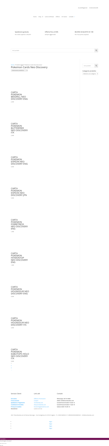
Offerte (58, 16)
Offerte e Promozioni (39, 398)
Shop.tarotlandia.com (40, 405)
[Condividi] (4, 443)
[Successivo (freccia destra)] (2, 445)
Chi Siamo (64, 16)
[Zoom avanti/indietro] (0, 443)
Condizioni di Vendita (17, 405)
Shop (39, 16)
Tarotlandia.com (38, 402)
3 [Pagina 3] (11, 368)
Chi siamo (14, 398)
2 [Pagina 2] (11, 365)
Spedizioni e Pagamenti (18, 402)
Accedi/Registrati (82, 8)
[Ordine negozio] (19, 70)
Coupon (36, 400)
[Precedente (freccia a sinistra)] (0, 445)
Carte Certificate (49, 16)
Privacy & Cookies (16, 407)
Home (35, 16)
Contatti (71, 16)
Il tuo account (15, 400)
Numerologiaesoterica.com (41, 407)
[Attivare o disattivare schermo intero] (2, 443)
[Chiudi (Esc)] (5, 443)
